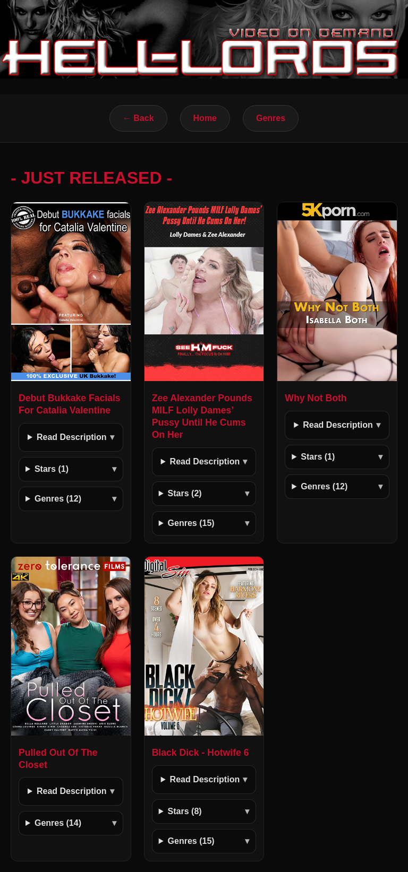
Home (205, 118)
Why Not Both (315, 398)
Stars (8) (185, 811)
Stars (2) (185, 493)
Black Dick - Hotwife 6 (200, 752)
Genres (270, 118)
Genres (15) (191, 523)
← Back (138, 118)
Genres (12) (58, 498)
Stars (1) (52, 468)
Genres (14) (58, 822)
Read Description (72, 437)
